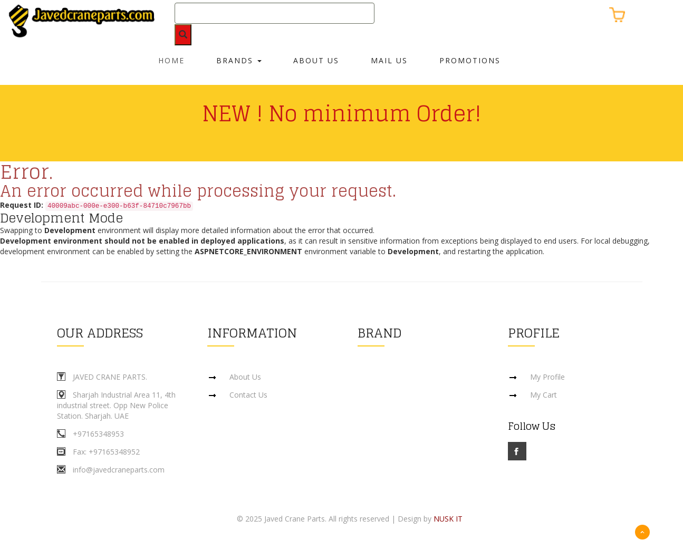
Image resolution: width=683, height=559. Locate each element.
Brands (239, 60)
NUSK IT (448, 519)
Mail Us (389, 60)
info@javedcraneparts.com (119, 470)
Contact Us (248, 395)
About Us (316, 60)
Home (171, 60)
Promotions (470, 60)
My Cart (543, 395)
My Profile (547, 377)
